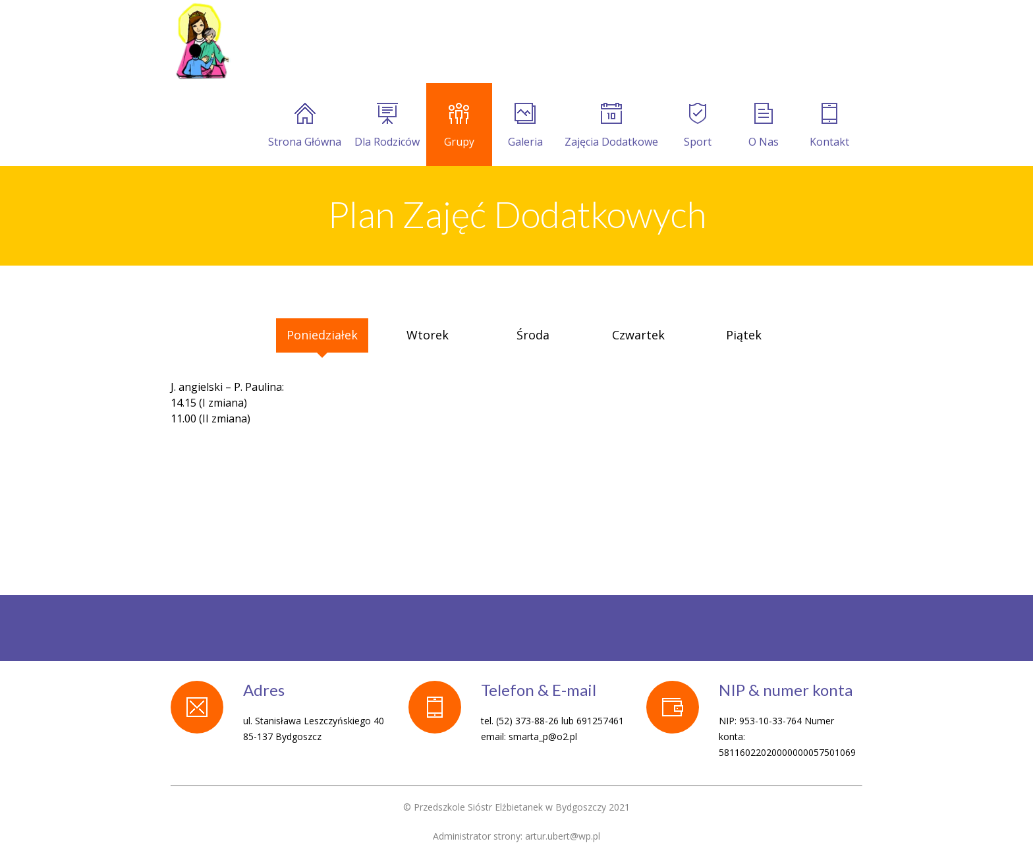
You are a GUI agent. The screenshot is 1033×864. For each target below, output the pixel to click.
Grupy (459, 126)
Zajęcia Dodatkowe (611, 126)
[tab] (217, 326)
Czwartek (638, 335)
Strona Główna (304, 126)
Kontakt (829, 126)
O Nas (763, 126)
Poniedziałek (322, 335)
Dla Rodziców (387, 126)
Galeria (525, 126)
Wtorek (427, 335)
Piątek (744, 335)
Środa (532, 335)
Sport (698, 126)
